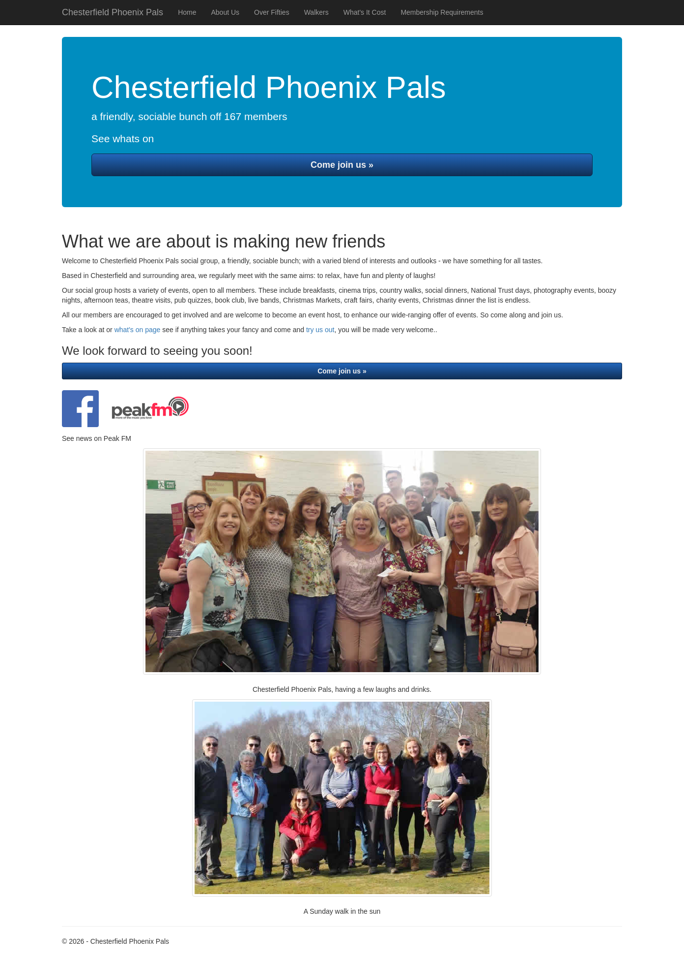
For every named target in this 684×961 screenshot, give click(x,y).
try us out (320, 330)
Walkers (316, 12)
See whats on (122, 138)
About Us (225, 12)
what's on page (137, 330)
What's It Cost (364, 12)
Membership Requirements (441, 12)
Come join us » (342, 165)
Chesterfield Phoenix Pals (112, 12)
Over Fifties (271, 12)
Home (187, 12)
